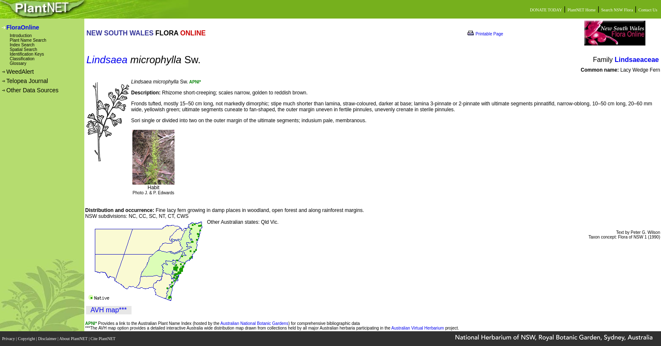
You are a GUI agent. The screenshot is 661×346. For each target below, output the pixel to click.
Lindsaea (106, 59)
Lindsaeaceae (637, 59)
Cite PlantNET (103, 338)
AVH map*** (109, 310)
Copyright (27, 338)
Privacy (9, 338)
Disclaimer (47, 338)
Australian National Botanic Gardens (254, 323)
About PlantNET (74, 338)
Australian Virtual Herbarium (417, 328)
